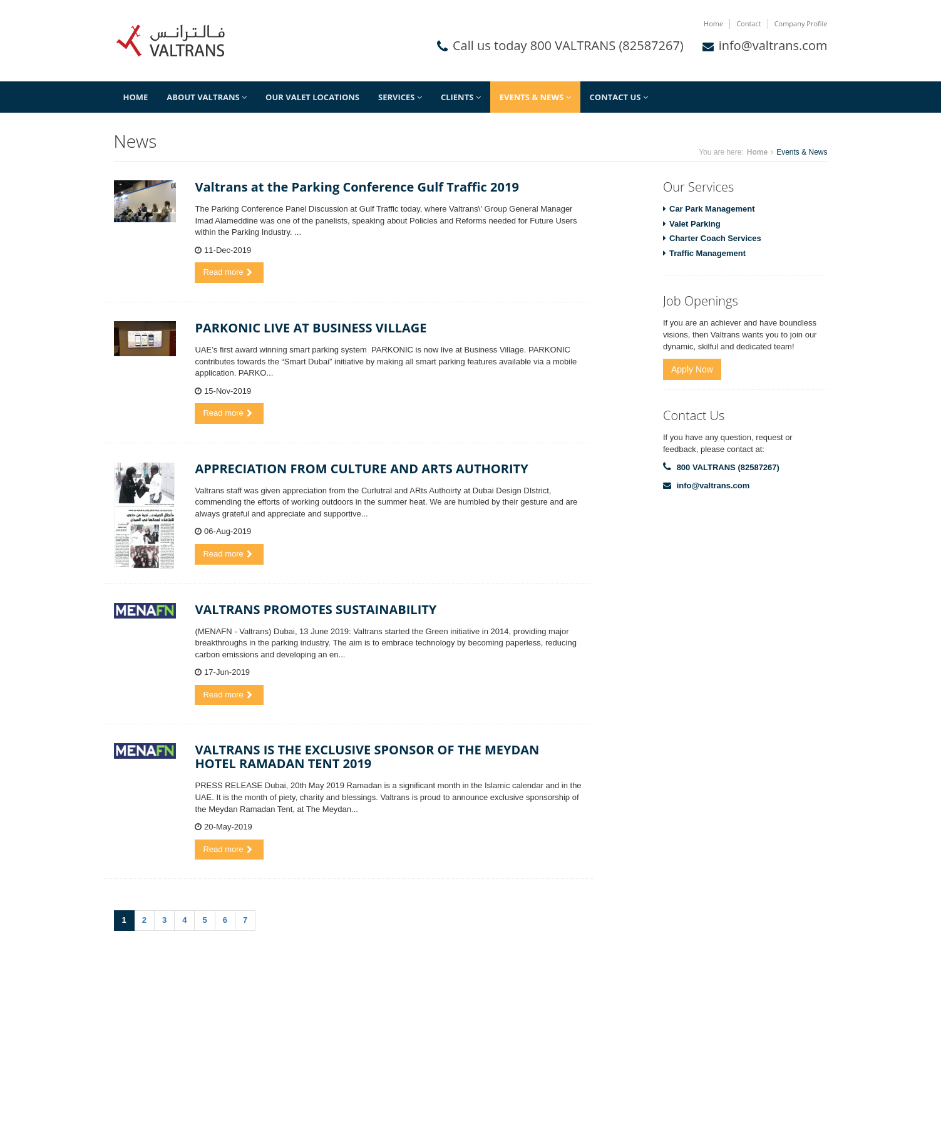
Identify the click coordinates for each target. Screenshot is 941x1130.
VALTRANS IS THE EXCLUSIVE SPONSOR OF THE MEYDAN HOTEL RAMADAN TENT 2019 (367, 756)
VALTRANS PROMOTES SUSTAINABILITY (315, 609)
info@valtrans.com (773, 45)
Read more (227, 272)
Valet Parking (695, 224)
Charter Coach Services (715, 238)
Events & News (535, 97)
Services (400, 97)
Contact (748, 23)
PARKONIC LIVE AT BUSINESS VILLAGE (310, 327)
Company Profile (801, 23)
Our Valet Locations (312, 97)
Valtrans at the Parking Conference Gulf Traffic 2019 (356, 186)
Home (713, 23)
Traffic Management (707, 253)
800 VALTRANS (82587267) (728, 467)
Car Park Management (712, 208)
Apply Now (692, 369)
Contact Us (619, 97)
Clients (461, 97)
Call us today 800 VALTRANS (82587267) (568, 45)
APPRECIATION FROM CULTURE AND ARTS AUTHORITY (361, 468)
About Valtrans (207, 97)
